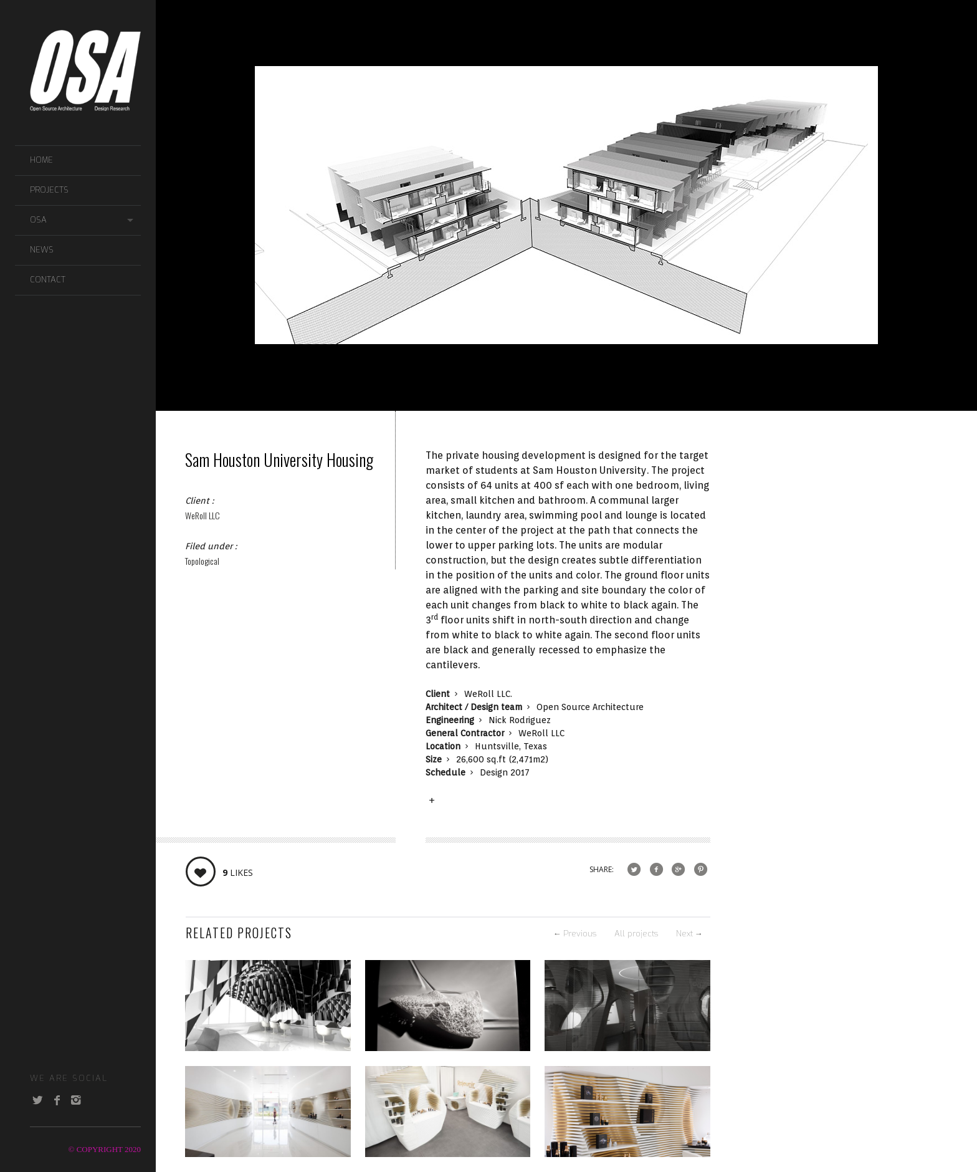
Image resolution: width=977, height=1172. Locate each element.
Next (689, 933)
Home (41, 160)
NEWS (42, 249)
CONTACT (47, 279)
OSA (38, 219)
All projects (636, 933)
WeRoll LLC (202, 515)
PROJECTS (49, 190)
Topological (202, 560)
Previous (574, 933)
